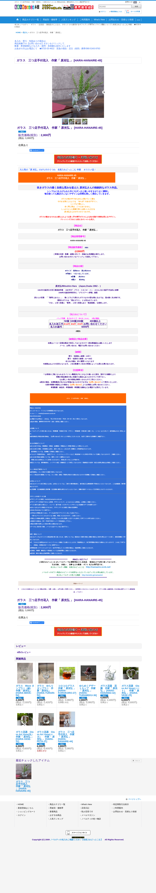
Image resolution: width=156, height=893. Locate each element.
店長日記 (85, 808)
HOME (21, 804)
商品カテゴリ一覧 (57, 804)
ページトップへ (134, 799)
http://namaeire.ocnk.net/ (98, 567)
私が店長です (87, 811)
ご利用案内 (118, 808)
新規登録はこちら (116, 11)
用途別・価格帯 (56, 808)
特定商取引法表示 (121, 804)
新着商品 (53, 811)
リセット (137, 760)
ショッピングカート (26, 811)
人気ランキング (56, 819)
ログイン (103, 11)
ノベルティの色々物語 (91, 819)
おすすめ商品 (55, 815)
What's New (86, 804)
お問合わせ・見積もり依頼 (125, 811)
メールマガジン (88, 815)
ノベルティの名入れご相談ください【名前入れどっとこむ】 (76, 839)
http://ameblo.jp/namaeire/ (92, 575)
